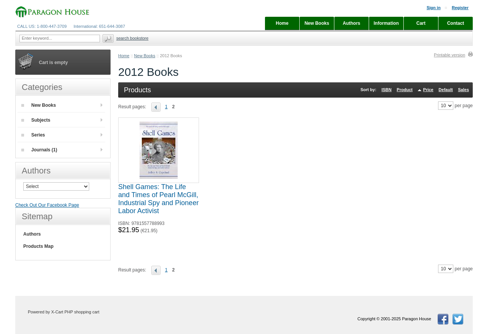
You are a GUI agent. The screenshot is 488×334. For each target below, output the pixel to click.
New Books (145, 55)
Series (33, 135)
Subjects (35, 120)
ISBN (387, 89)
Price (428, 89)
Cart (420, 23)
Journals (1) (39, 150)
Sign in (434, 7)
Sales (463, 89)
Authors (32, 234)
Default (445, 89)
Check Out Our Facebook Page (47, 205)
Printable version (449, 55)
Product (405, 89)
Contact (455, 23)
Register (460, 7)
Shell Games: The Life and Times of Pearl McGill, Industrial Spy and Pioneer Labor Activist (158, 199)
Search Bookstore (132, 38)
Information (386, 23)
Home (123, 55)
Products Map (38, 246)
